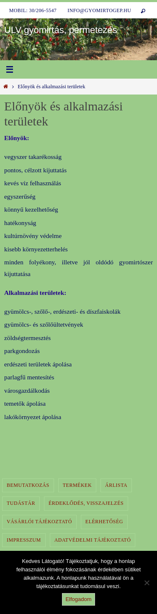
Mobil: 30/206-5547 (33, 10)
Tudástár (21, 503)
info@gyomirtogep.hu (99, 10)
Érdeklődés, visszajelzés (86, 503)
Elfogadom (78, 599)
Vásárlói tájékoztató (39, 521)
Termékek (77, 485)
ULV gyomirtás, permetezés (60, 30)
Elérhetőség (104, 521)
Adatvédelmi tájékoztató (92, 540)
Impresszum (24, 540)
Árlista (116, 485)
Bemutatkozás (28, 485)
